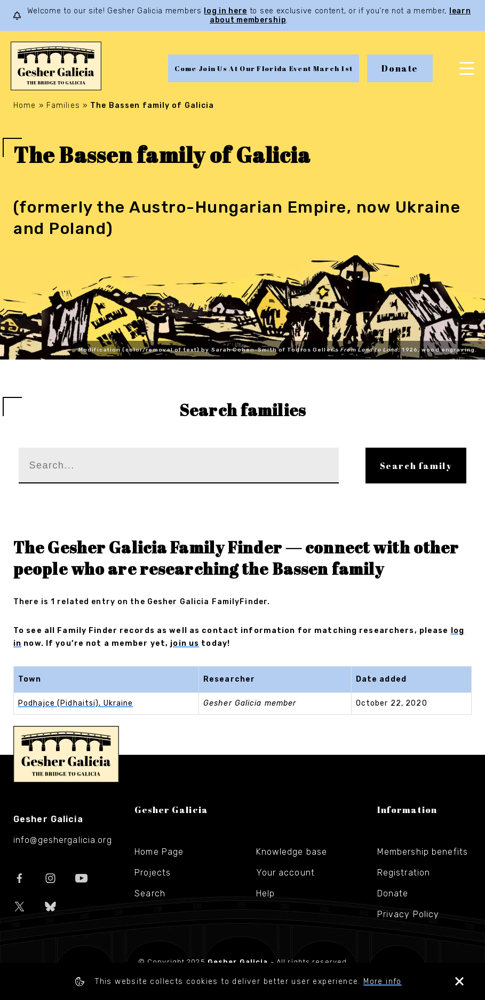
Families (63, 105)
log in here (225, 10)
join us (184, 643)
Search (149, 893)
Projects (152, 873)
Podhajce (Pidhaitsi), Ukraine (75, 703)
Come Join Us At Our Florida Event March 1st (263, 68)
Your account (285, 873)
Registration (403, 873)
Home (24, 105)
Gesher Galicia (66, 754)
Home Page (159, 852)
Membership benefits (422, 852)
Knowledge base (292, 852)
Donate (399, 68)
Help (265, 893)
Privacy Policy (408, 914)
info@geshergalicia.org (62, 840)
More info (382, 981)
